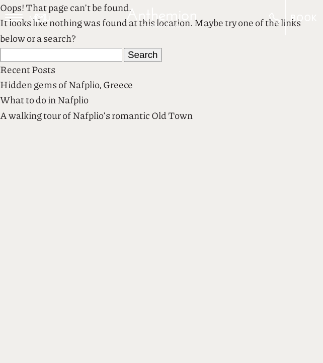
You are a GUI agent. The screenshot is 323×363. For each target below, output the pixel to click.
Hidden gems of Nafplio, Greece (66, 84)
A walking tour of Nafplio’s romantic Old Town (96, 115)
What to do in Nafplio (44, 99)
